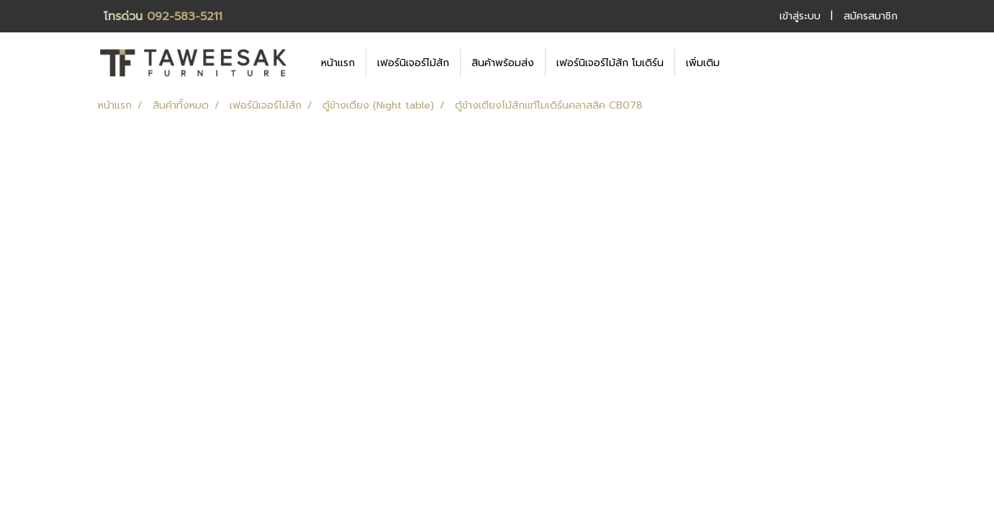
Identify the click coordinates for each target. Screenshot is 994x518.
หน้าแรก (338, 63)
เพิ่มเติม (703, 63)
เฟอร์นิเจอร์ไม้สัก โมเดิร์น (610, 63)
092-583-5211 (184, 16)
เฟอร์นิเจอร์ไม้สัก (413, 63)
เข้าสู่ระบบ (800, 16)
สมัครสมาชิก (871, 16)
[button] (752, 62)
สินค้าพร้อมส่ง (502, 63)
